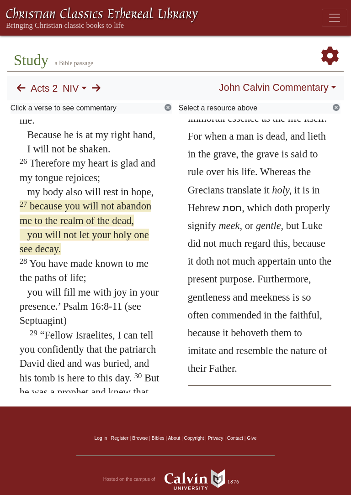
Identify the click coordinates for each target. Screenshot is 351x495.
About (174, 438)
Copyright (194, 438)
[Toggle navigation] (334, 18)
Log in (101, 438)
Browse (140, 438)
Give (251, 438)
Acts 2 (44, 88)
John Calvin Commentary (273, 87)
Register (119, 438)
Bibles (158, 438)
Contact (235, 438)
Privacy (215, 438)
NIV (71, 88)
